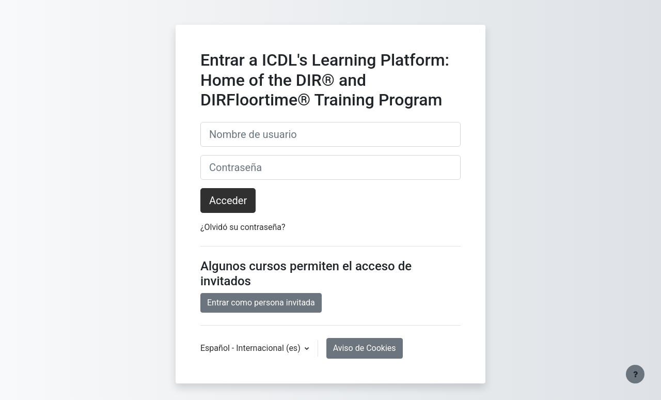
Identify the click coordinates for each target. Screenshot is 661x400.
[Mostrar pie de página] (635, 374)
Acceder (228, 200)
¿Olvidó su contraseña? (243, 227)
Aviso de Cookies (364, 348)
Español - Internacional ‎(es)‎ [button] (251, 348)
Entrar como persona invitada (261, 302)
